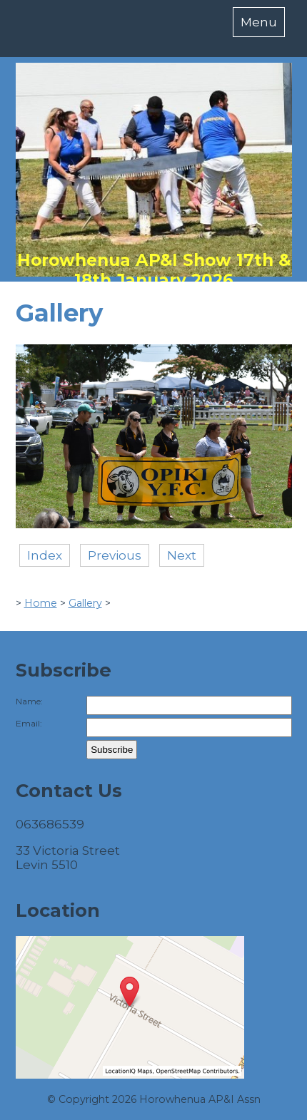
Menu (259, 22)
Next (181, 555)
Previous (114, 555)
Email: (29, 723)
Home (40, 603)
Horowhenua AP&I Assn (200, 1099)
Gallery (85, 603)
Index (44, 555)
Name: (29, 701)
